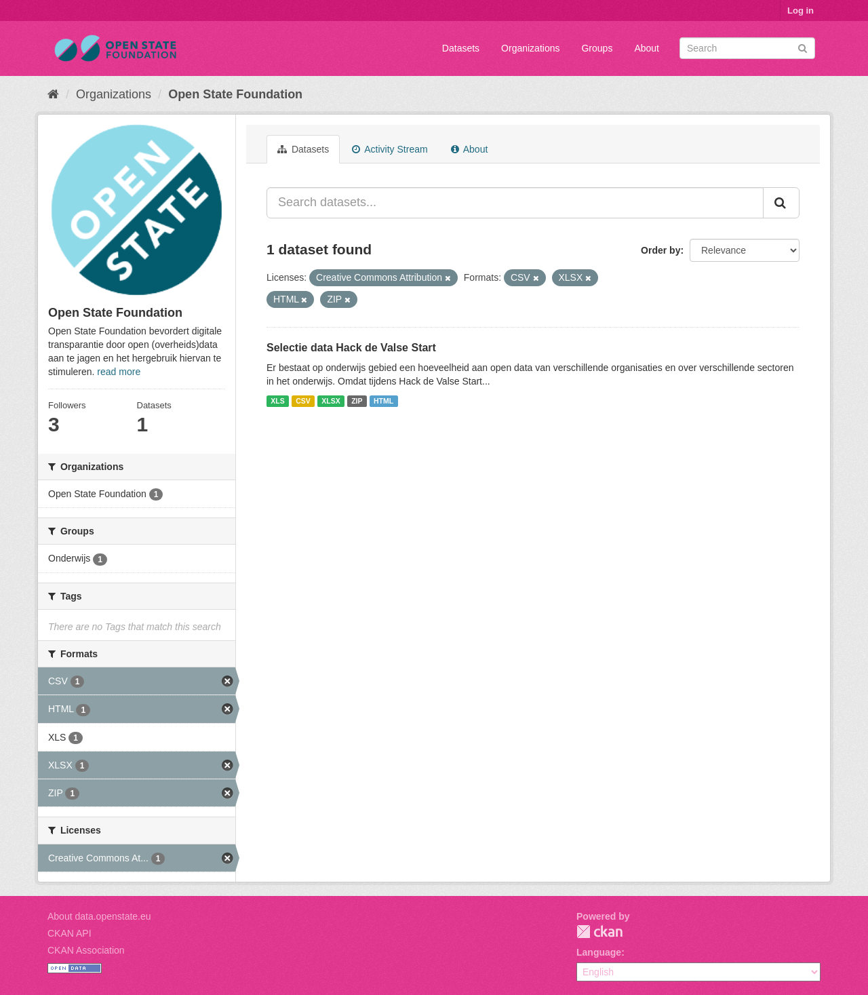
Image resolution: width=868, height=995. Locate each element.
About (646, 48)
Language (598, 952)
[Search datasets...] (515, 202)
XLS (277, 401)
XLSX (330, 401)
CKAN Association (86, 950)
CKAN (599, 931)
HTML (383, 401)
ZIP (356, 401)
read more (118, 371)
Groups (596, 48)
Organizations (530, 48)
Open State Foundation (235, 94)
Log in (800, 10)
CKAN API (69, 933)
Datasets (460, 48)
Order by (660, 250)
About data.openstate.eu (99, 916)
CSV (303, 401)
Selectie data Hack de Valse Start (351, 347)
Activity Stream (389, 149)
